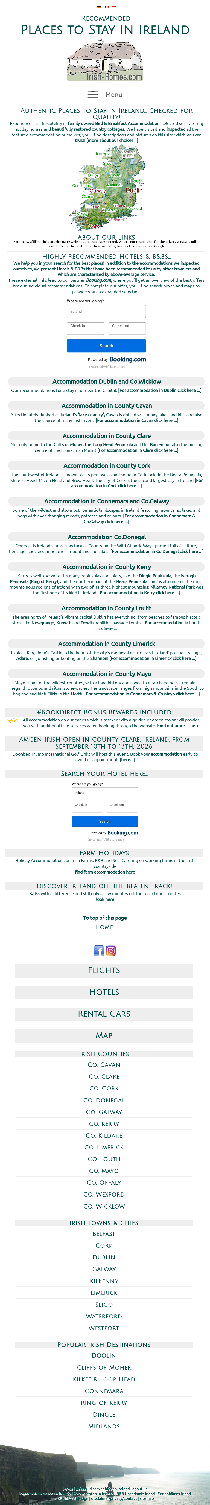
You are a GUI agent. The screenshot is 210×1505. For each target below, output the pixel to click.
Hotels (104, 992)
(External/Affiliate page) (107, 366)
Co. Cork (104, 1088)
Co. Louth (104, 1159)
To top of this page (105, 917)
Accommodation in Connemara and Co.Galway (106, 501)
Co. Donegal (104, 1101)
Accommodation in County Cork (106, 465)
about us (139, 1488)
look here (105, 899)
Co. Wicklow (104, 1207)
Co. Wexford (104, 1195)
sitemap (147, 1498)
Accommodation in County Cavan (107, 405)
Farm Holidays (104, 853)
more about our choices (110, 140)
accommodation (166, 753)
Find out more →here (178, 725)
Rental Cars (104, 1014)
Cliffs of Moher (104, 1368)
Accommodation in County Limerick (106, 643)
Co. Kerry (104, 1124)
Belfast (103, 1234)
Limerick (104, 1293)
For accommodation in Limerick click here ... (153, 658)
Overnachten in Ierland (94, 1493)
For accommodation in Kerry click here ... (139, 592)
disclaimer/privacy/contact (114, 1498)
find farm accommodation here (105, 871)
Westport (104, 1328)
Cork (103, 1246)
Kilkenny (104, 1281)
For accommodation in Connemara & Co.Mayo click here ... (142, 693)
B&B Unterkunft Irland (135, 1493)
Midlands (104, 1427)
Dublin (103, 1257)
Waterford (104, 1317)
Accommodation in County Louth (107, 608)
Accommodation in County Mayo (106, 673)
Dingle (104, 1415)
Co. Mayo (104, 1171)
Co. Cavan (104, 1065)
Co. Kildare (104, 1136)
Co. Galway (104, 1112)
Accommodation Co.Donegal (107, 536)
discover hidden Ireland (109, 1488)
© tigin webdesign (72, 1498)
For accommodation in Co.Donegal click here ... (157, 551)
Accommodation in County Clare (107, 435)
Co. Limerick (104, 1148)
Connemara (104, 1391)
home (104, 927)
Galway (104, 1269)
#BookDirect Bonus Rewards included (104, 712)
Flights (104, 970)
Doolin (104, 1356)
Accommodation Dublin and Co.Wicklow (106, 381)
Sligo (104, 1305)
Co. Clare (104, 1077)
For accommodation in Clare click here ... (138, 450)
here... (127, 759)
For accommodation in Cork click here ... (137, 482)
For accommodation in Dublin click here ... (159, 390)
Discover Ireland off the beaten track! (104, 886)
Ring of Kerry (104, 1403)
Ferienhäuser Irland (174, 1493)
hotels (81, 1488)
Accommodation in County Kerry (106, 566)
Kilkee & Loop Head (104, 1379)
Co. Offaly (104, 1183)
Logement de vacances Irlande (45, 1493)
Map (103, 1036)
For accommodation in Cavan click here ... (137, 420)
